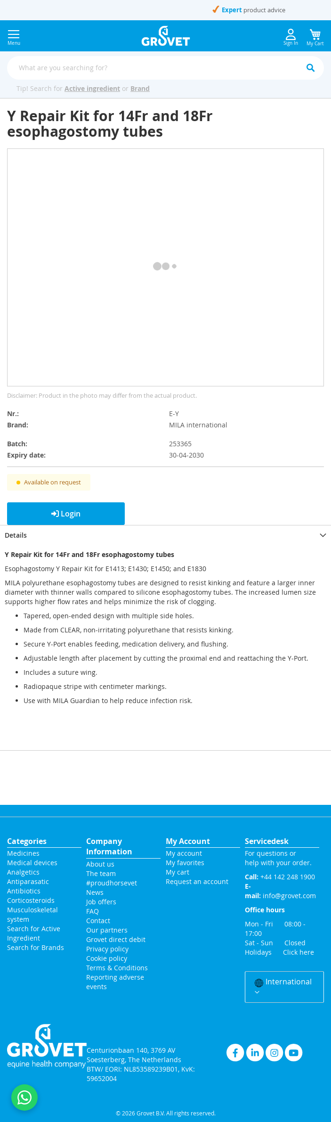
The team (101, 873)
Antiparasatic (28, 881)
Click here (298, 952)
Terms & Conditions (117, 967)
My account (184, 853)
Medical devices (32, 862)
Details (16, 535)
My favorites (185, 862)
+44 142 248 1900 (120, 10)
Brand (140, 88)
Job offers (101, 901)
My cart (177, 872)
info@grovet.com (289, 895)
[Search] (310, 68)
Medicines (23, 853)
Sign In (290, 37)
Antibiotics (23, 890)
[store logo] (165, 36)
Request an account (197, 881)
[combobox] (165, 68)
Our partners (107, 929)
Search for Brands (35, 947)
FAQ (92, 911)
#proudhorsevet (111, 882)
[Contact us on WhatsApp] (24, 1097)
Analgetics (23, 872)
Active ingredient (92, 88)
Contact (99, 920)
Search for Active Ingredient (33, 933)
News (95, 892)
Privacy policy (107, 948)
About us (100, 864)
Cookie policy (106, 958)
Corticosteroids (31, 900)
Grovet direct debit (115, 939)
